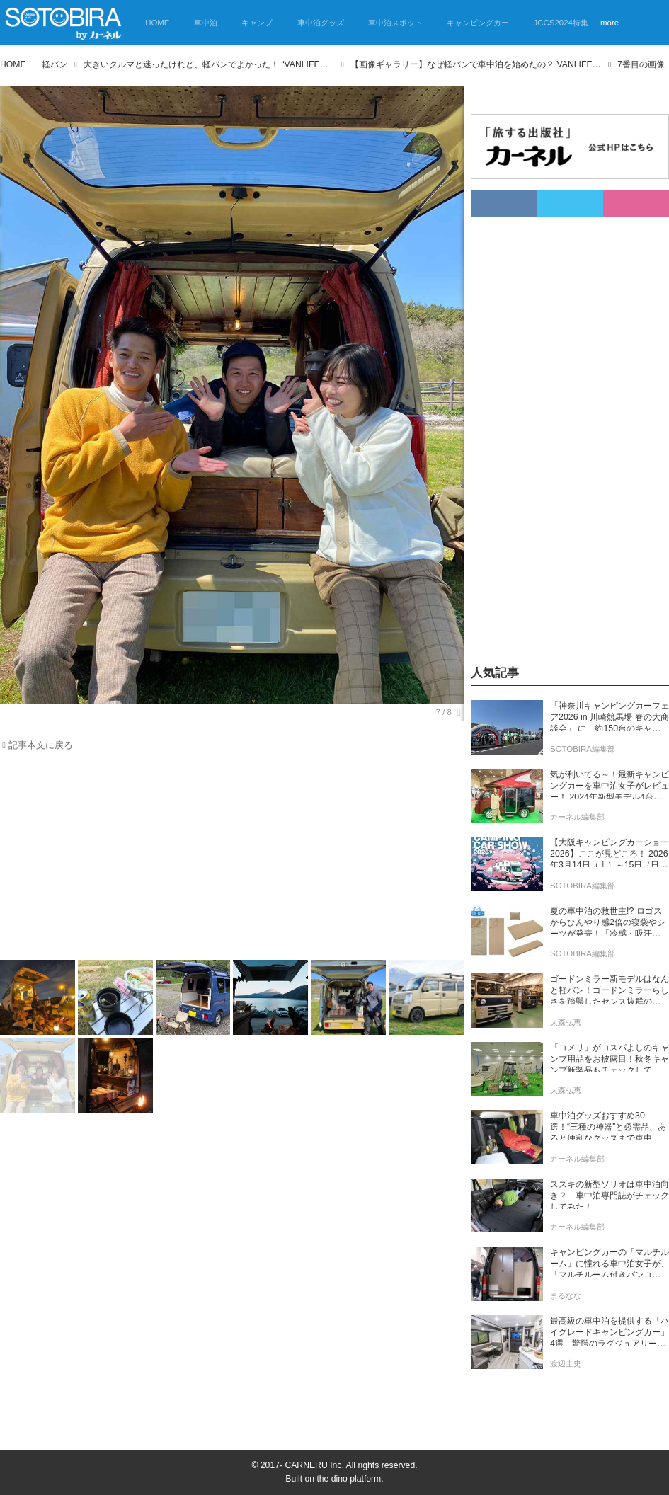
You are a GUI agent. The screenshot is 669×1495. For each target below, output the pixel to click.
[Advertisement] (223, 859)
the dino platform (348, 1479)
